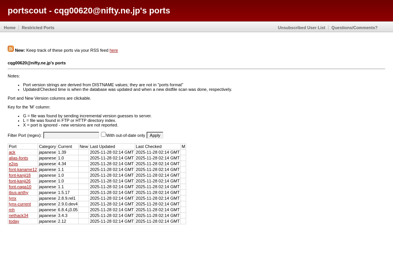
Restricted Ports (38, 27)
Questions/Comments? (355, 27)
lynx (13, 198)
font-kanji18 (20, 175)
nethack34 (18, 215)
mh (12, 209)
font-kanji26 (20, 181)
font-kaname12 (23, 169)
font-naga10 (20, 186)
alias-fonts (18, 158)
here (113, 50)
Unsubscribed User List (301, 27)
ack (12, 152)
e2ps (13, 163)
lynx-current (20, 204)
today (14, 221)
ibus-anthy (18, 192)
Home (10, 27)
